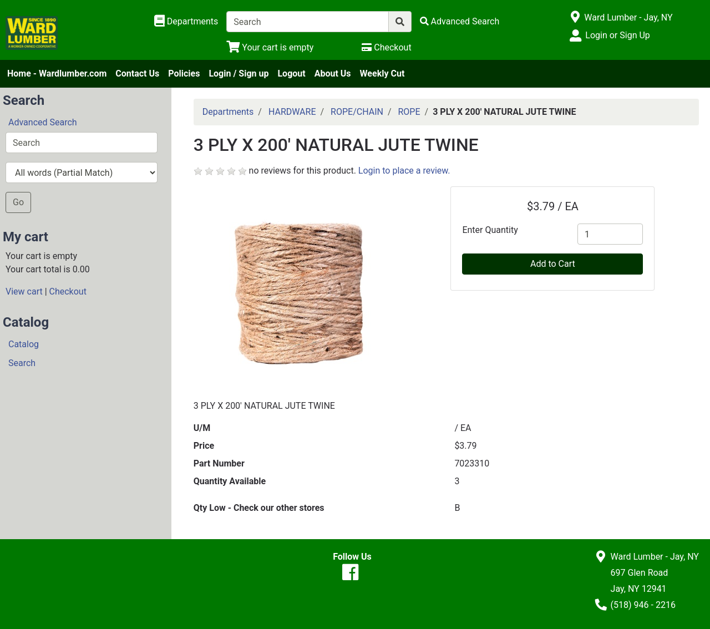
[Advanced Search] (460, 21)
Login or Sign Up (617, 35)
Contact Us (137, 73)
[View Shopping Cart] (269, 47)
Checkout (68, 291)
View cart (24, 291)
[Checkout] (386, 47)
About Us (333, 73)
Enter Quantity (490, 230)
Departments (228, 111)
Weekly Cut (382, 73)
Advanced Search (42, 122)
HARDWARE (292, 111)
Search (22, 363)
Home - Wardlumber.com (56, 73)
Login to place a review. (404, 170)
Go (18, 202)
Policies (184, 73)
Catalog (23, 344)
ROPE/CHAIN (357, 111)
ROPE (409, 111)
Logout (291, 73)
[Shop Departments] (186, 21)
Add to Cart (552, 263)
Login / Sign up (238, 73)
